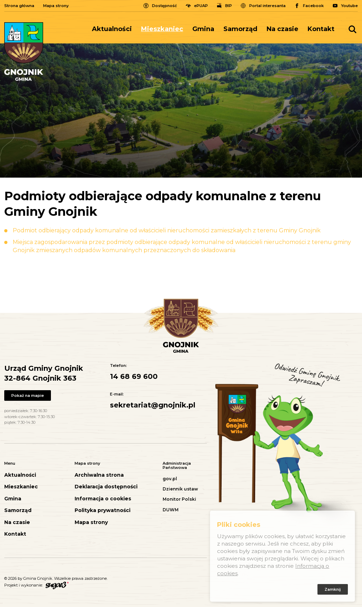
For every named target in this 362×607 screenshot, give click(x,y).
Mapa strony (56, 5)
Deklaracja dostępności (106, 486)
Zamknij (333, 590)
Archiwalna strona (99, 475)
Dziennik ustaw (180, 489)
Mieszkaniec (162, 29)
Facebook (313, 5)
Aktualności (112, 29)
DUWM (171, 509)
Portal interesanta (267, 5)
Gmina (203, 29)
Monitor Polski (179, 499)
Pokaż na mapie (27, 395)
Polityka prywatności (102, 510)
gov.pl (170, 478)
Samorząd (240, 29)
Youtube (349, 5)
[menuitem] (114, 29)
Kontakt (321, 29)
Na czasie (282, 29)
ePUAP (201, 5)
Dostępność (164, 5)
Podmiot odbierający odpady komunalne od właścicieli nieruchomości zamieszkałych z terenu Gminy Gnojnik (167, 230)
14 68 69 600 (134, 376)
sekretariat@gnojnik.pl (152, 405)
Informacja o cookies (103, 498)
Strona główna (19, 5)
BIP (228, 5)
